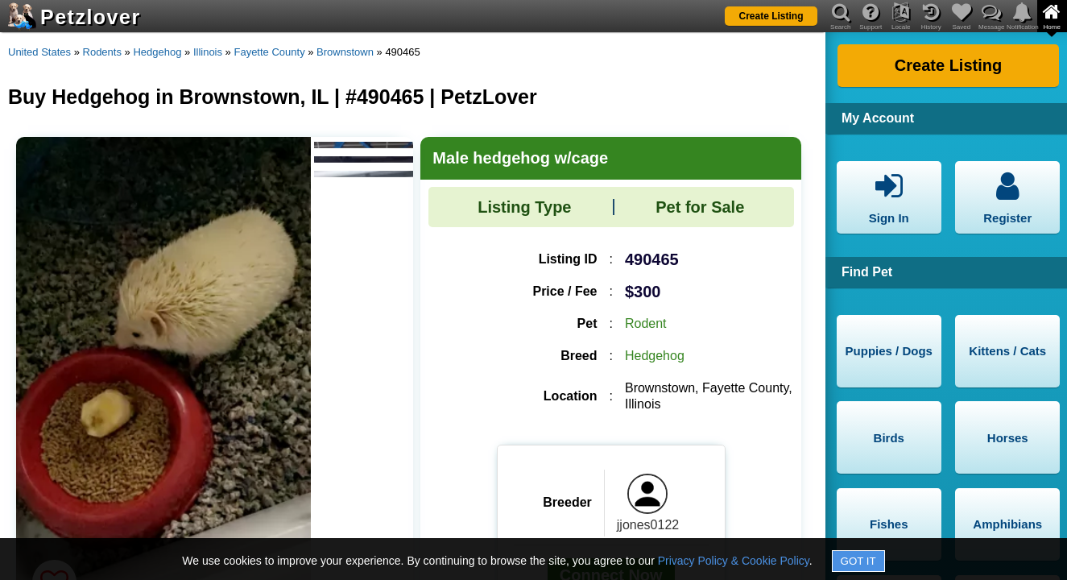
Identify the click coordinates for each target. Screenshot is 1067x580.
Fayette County (269, 52)
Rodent (646, 323)
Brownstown (345, 52)
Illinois (207, 52)
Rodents (102, 52)
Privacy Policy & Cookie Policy (733, 560)
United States (39, 52)
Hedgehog (157, 52)
